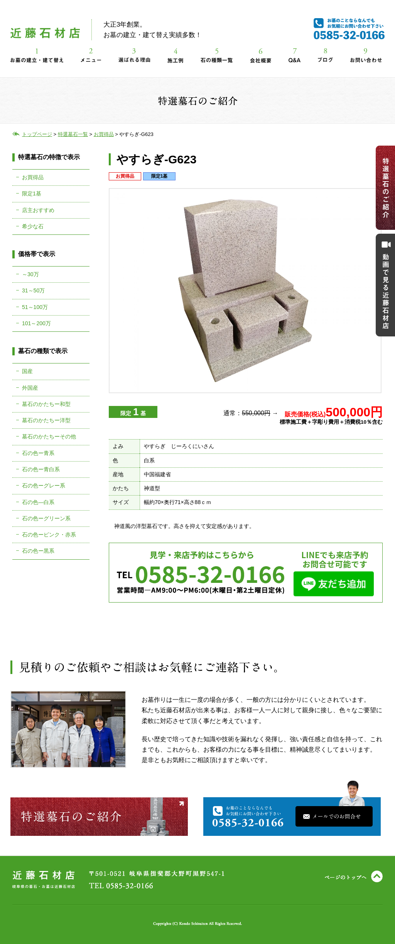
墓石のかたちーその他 (49, 436)
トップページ (37, 134)
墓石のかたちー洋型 (46, 420)
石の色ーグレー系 (43, 485)
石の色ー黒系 (38, 551)
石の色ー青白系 (41, 469)
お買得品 (33, 177)
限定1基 (31, 193)
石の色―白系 (38, 502)
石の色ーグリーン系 (46, 518)
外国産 (30, 388)
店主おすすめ (38, 210)
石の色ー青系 (38, 453)
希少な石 (33, 226)
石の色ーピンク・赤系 (49, 534)
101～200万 (36, 323)
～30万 (30, 274)
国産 (27, 371)
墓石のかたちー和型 (46, 404)
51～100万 (35, 307)
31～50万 (33, 290)
